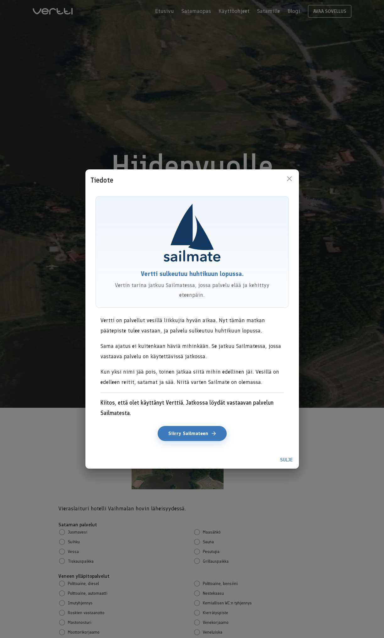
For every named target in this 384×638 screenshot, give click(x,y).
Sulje (286, 460)
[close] (289, 178)
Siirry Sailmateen (192, 433)
